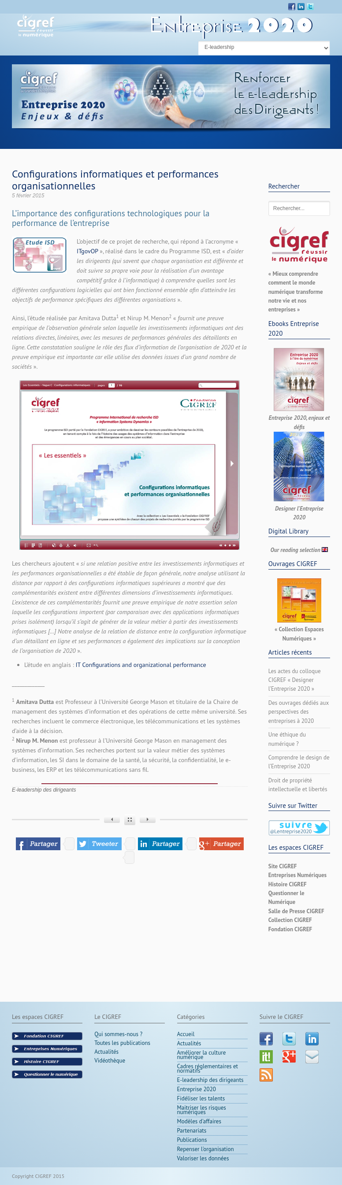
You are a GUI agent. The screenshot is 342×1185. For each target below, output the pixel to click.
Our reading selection (295, 550)
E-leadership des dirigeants (44, 790)
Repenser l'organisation (205, 1149)
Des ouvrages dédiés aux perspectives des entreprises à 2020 (298, 712)
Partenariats (192, 1130)
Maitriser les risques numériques (201, 1110)
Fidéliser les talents (201, 1098)
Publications (192, 1140)
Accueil (186, 1034)
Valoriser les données (203, 1158)
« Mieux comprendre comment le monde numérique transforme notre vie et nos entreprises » (295, 292)
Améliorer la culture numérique (201, 1055)
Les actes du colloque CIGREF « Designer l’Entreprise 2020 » (294, 680)
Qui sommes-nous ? (118, 1035)
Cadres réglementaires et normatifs (207, 1068)
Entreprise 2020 (196, 1089)
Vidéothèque (109, 1060)
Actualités (106, 1051)
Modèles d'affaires (199, 1121)
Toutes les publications (122, 1043)
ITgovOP (87, 251)
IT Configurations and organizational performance (141, 665)
